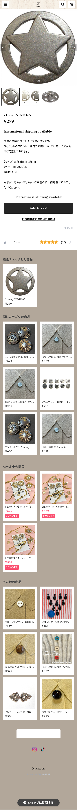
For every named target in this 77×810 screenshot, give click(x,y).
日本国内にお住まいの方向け (38, 219)
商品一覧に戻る (38, 734)
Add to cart (38, 208)
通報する (68, 228)
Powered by (38, 774)
